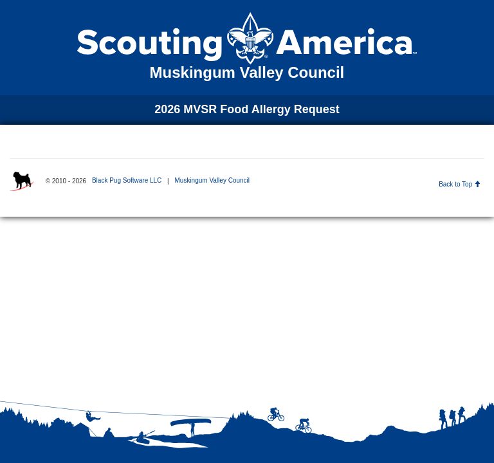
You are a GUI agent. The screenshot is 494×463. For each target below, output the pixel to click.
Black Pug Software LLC (126, 180)
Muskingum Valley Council (212, 180)
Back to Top (459, 184)
